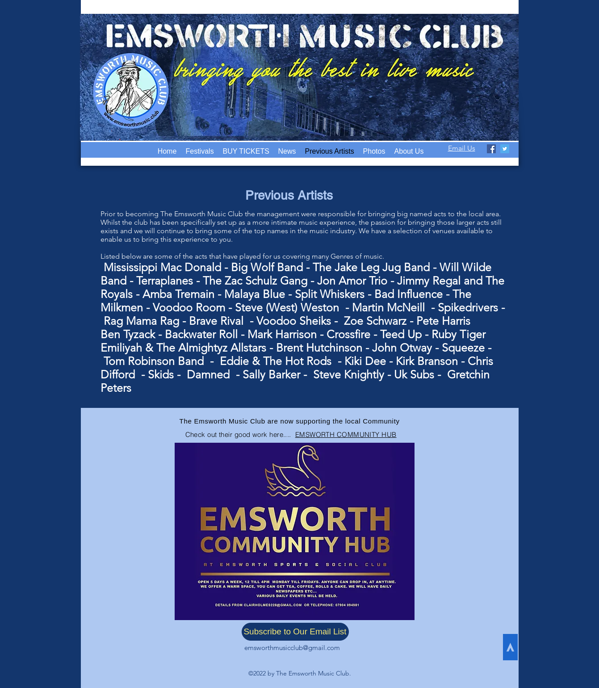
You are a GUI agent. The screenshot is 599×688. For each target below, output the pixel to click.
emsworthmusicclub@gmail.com (292, 647)
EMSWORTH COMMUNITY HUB (346, 434)
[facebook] (491, 148)
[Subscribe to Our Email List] (295, 632)
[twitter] (504, 148)
